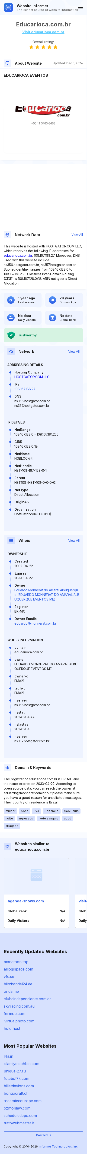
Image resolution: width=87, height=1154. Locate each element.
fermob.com (14, 1013)
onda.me (11, 991)
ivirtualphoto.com (19, 1021)
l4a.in (8, 1056)
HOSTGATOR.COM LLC (31, 377)
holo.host (12, 1028)
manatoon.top (16, 961)
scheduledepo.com (20, 1115)
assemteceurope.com (23, 1100)
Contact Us (43, 1135)
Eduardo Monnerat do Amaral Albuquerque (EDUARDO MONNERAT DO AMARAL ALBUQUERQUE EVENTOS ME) (46, 594)
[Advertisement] (43, 92)
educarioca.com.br (18, 255)
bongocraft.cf (16, 1093)
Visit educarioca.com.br (43, 32)
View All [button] (77, 235)
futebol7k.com (16, 1078)
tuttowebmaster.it (19, 1123)
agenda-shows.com (26, 901)
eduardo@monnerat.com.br (35, 623)
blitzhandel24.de (18, 984)
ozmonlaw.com (17, 1108)
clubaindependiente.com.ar (27, 998)
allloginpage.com (18, 969)
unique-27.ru (15, 1071)
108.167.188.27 (24, 389)
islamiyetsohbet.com (21, 1063)
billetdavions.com (19, 1086)
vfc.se (9, 976)
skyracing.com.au (19, 1006)
